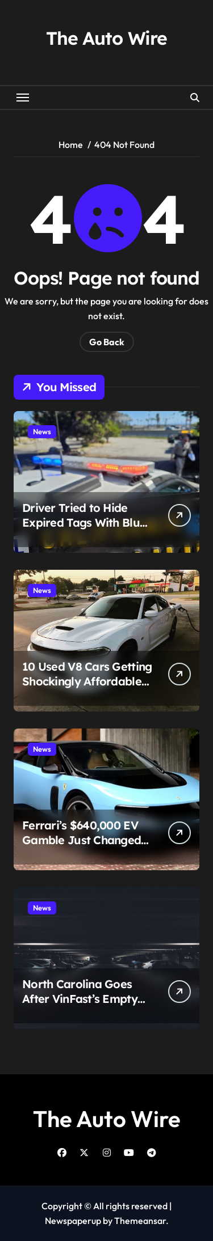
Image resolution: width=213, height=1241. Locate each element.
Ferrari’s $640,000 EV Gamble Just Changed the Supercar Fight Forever (81, 847)
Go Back (106, 342)
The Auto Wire (106, 38)
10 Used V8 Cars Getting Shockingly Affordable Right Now (87, 681)
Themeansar (140, 1220)
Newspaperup (73, 1220)
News (42, 431)
